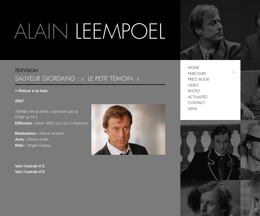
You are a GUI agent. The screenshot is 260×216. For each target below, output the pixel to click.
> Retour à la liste (31, 90)
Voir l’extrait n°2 (29, 172)
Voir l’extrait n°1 (29, 166)
